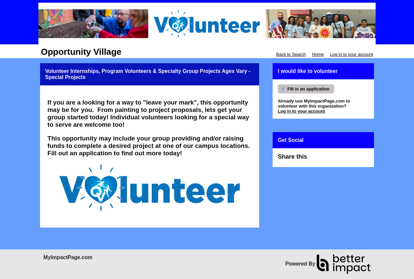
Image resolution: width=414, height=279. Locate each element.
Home (318, 54)
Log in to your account (351, 54)
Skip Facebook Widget (330, 159)
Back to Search (291, 54)
